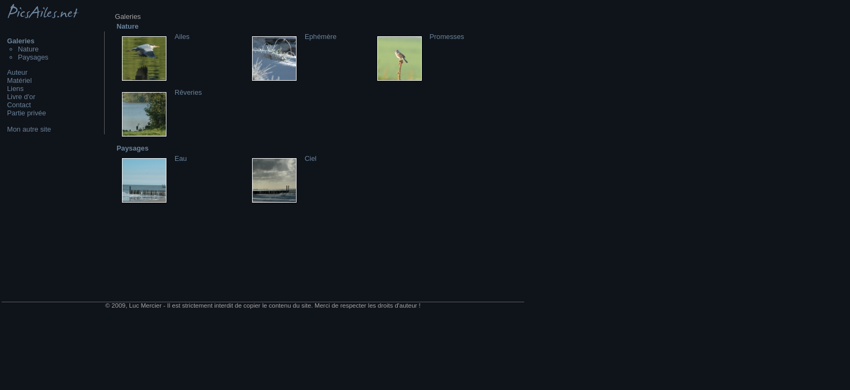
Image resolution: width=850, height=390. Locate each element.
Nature (28, 49)
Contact (19, 105)
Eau (181, 158)
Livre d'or (21, 97)
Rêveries (188, 92)
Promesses (446, 36)
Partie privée (26, 113)
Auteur (17, 72)
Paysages (33, 57)
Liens (15, 88)
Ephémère (321, 36)
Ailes (182, 36)
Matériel (19, 80)
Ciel (311, 158)
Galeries (21, 41)
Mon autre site (29, 129)
